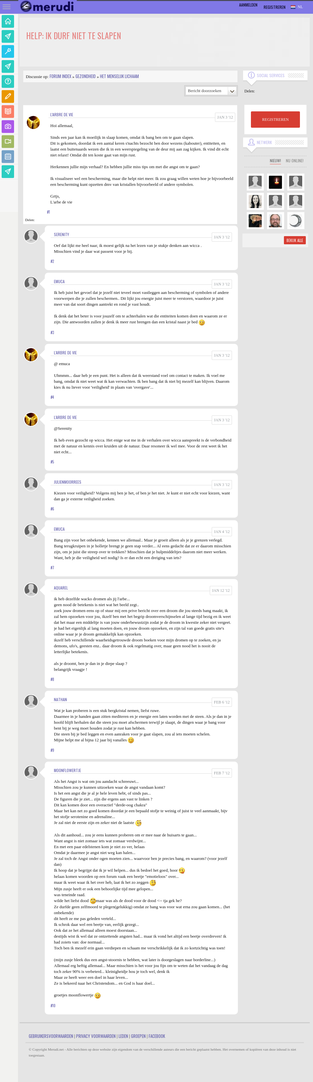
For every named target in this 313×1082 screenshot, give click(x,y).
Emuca (59, 281)
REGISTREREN (275, 119)
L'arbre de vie (61, 114)
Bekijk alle (295, 240)
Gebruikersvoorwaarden (51, 1036)
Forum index (60, 76)
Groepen (138, 1036)
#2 (52, 261)
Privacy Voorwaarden (96, 1036)
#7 (52, 567)
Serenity (61, 234)
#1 (48, 212)
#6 (52, 508)
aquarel (61, 587)
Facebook (157, 1036)
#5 (52, 461)
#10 (53, 1005)
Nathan (60, 699)
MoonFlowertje (67, 770)
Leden (123, 1036)
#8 (52, 679)
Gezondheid (85, 76)
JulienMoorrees (67, 482)
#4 (52, 397)
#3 (52, 332)
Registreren (275, 7)
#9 (52, 750)
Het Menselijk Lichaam (119, 76)
